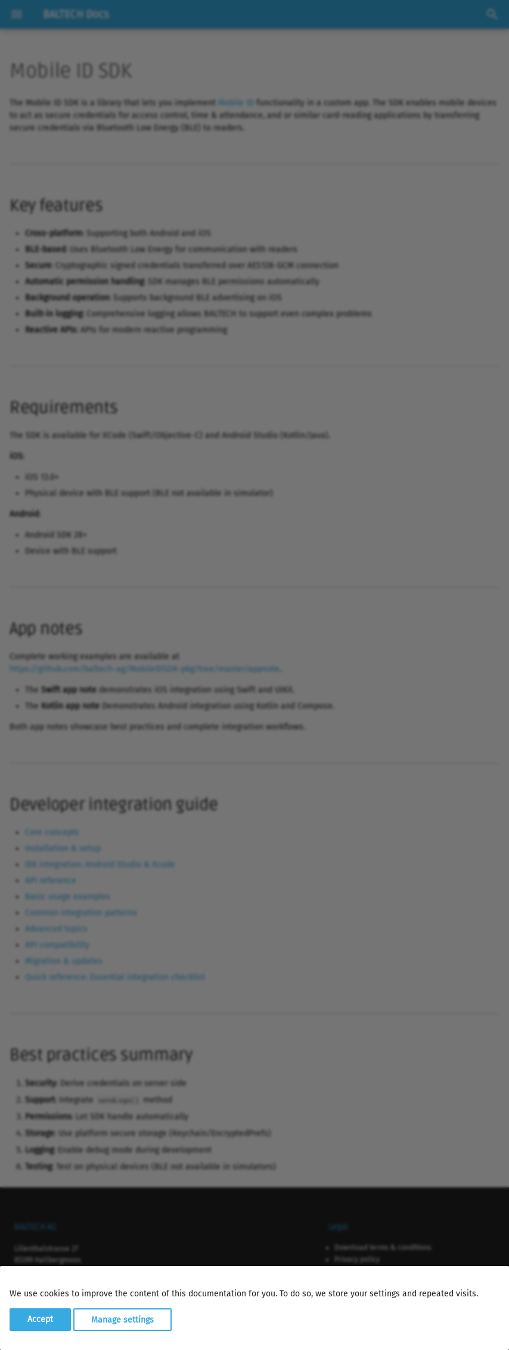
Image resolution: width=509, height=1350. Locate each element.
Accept (40, 1319)
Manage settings (122, 1319)
